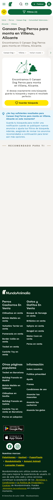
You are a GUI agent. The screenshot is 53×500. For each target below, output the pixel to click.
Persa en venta (34, 344)
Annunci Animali (32, 461)
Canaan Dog (10, 53)
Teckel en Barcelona (13, 372)
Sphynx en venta (35, 326)
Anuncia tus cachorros (33, 403)
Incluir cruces (36, 53)
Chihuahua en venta (12, 313)
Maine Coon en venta (34, 337)
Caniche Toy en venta (10, 353)
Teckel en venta (10, 346)
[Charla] (26, 4)
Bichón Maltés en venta (11, 319)
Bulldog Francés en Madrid (12, 379)
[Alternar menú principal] (4, 4)
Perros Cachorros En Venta (11, 305)
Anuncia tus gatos (36, 410)
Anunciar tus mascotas (33, 396)
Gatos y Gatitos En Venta (34, 305)
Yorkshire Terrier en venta (12, 327)
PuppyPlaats (35, 457)
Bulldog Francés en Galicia (12, 402)
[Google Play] (13, 428)
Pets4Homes (9, 457)
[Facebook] (9, 446)
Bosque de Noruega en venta (37, 314)
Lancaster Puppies (14, 465)
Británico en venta (36, 321)
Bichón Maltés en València (11, 387)
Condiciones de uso (37, 389)
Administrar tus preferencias (14, 488)
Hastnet (22, 457)
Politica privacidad (36, 374)
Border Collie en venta (10, 340)
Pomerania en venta (12, 334)
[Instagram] (17, 446)
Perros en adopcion (12, 417)
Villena (23, 53)
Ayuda (30, 379)
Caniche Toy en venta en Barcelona (12, 410)
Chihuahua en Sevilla (9, 394)
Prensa (30, 384)
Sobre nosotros (34, 369)
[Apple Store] (13, 437)
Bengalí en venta (35, 331)
